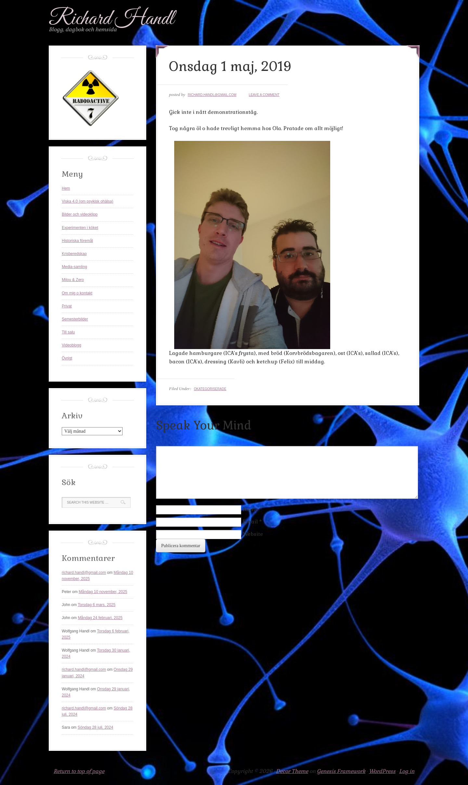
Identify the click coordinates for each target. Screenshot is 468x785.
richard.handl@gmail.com (212, 95)
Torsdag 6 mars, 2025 (96, 604)
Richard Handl (111, 19)
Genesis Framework (341, 771)
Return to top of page (79, 771)
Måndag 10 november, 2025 (103, 591)
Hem (66, 188)
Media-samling (74, 266)
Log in (406, 771)
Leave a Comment (264, 95)
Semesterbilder (75, 319)
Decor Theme (292, 771)
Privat (67, 306)
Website (253, 534)
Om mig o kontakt (77, 293)
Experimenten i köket (80, 227)
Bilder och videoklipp (80, 214)
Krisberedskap (74, 253)
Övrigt (67, 358)
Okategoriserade (210, 389)
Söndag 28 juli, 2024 (95, 727)
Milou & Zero (73, 279)
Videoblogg (71, 345)
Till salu (68, 332)
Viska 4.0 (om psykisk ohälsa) (87, 201)
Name (250, 509)
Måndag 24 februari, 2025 (100, 618)
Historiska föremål (77, 240)
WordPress (382, 771)
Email (250, 521)
